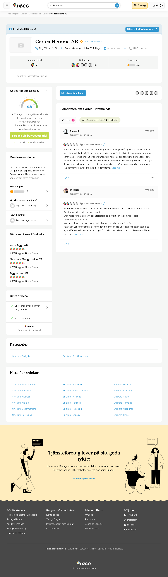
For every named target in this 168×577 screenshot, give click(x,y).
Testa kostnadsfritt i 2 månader (22, 515)
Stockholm (73, 549)
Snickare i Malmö (20, 403)
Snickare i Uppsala (72, 415)
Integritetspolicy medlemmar (60, 524)
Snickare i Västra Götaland (75, 390)
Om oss (89, 515)
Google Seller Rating (16, 528)
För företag (140, 5)
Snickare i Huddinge (21, 390)
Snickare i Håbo (121, 415)
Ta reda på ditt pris (16, 533)
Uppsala (102, 549)
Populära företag (115, 549)
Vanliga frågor (53, 519)
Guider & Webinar (15, 524)
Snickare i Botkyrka (21, 356)
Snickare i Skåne (121, 397)
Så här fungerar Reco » (84, 478)
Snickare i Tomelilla (123, 403)
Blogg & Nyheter (14, 519)
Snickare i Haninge (122, 384)
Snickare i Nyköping (72, 409)
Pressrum (90, 519)
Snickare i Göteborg (123, 390)
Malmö (93, 549)
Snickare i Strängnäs (123, 409)
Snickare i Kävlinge (72, 403)
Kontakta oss (52, 515)
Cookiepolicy (52, 528)
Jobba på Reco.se (93, 524)
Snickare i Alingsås (72, 397)
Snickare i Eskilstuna (22, 415)
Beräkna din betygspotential (29, 135)
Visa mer (116, 168)
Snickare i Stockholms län (75, 356)
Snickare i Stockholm (73, 384)
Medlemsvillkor (92, 528)
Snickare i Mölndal (21, 397)
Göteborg (84, 549)
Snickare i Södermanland (24, 409)
